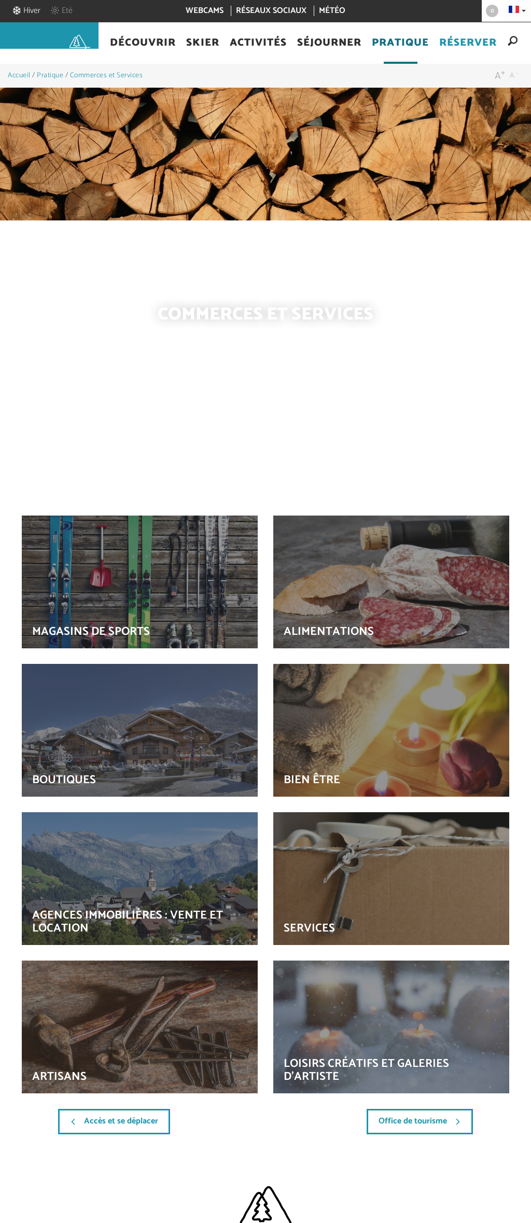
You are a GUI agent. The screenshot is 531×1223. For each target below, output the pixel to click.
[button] (143, 43)
